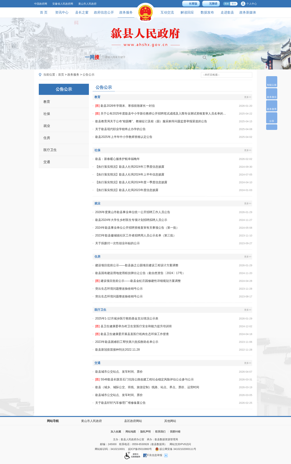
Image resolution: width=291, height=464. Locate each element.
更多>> (247, 97)
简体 (226, 3)
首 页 (44, 12)
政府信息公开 (104, 12)
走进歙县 (227, 12)
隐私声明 (145, 431)
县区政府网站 (133, 420)
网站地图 (130, 431)
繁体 (234, 3)
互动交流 (167, 12)
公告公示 (88, 74)
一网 (92, 57)
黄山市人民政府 (87, 3)
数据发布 (207, 12)
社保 (46, 114)
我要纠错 (175, 431)
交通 (46, 162)
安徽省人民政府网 (62, 3)
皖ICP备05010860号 (140, 449)
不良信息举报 (152, 455)
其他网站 (170, 420)
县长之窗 (82, 12)
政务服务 (126, 14)
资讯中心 (61, 12)
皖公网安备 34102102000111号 (175, 449)
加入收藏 (116, 431)
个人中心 (251, 3)
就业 (46, 126)
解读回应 (187, 12)
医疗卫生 (50, 150)
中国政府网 (40, 3)
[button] (191, 3)
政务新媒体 (247, 12)
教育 (46, 102)
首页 (61, 74)
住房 (46, 138)
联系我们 (160, 431)
